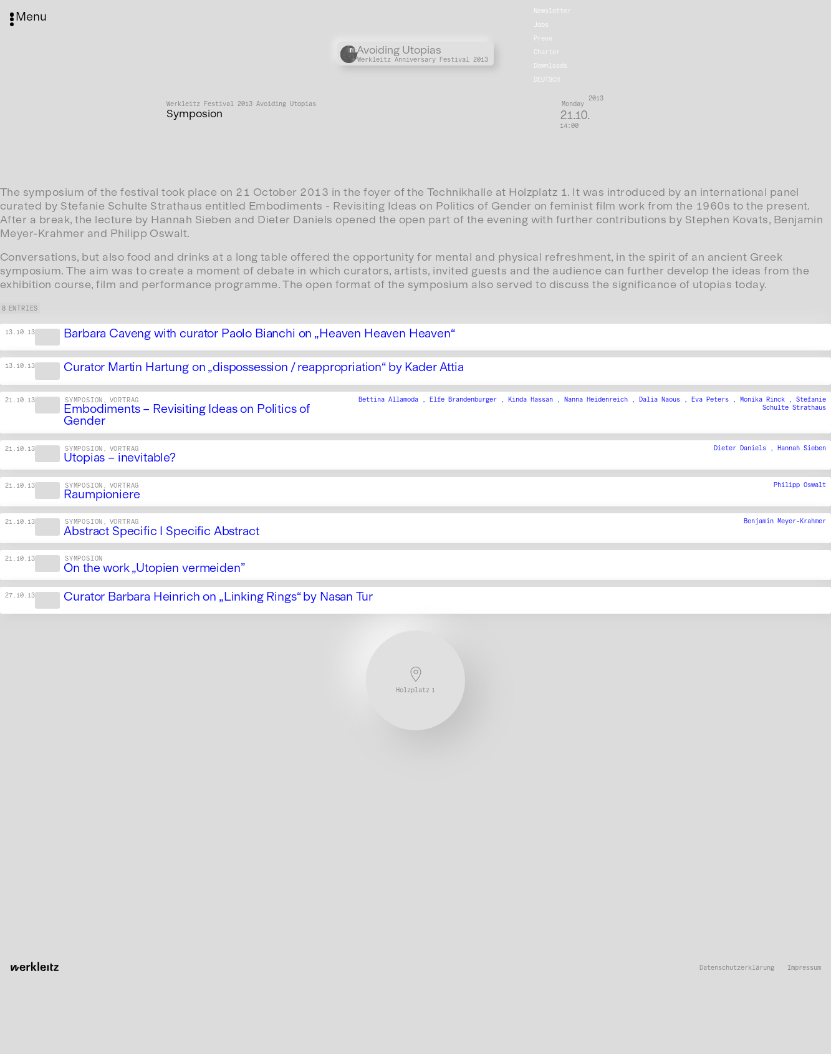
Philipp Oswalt (800, 485)
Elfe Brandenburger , (469, 399)
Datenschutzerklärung (736, 968)
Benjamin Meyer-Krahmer (785, 522)
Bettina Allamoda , (394, 399)
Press (543, 38)
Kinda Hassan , (536, 399)
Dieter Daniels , (745, 448)
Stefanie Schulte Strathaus (794, 403)
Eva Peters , (715, 399)
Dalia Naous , (665, 399)
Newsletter (552, 11)
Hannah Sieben (801, 448)
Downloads (550, 66)
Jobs (541, 25)
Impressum (804, 968)
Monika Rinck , (768, 399)
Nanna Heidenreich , (601, 399)
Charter (547, 52)
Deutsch (547, 79)
